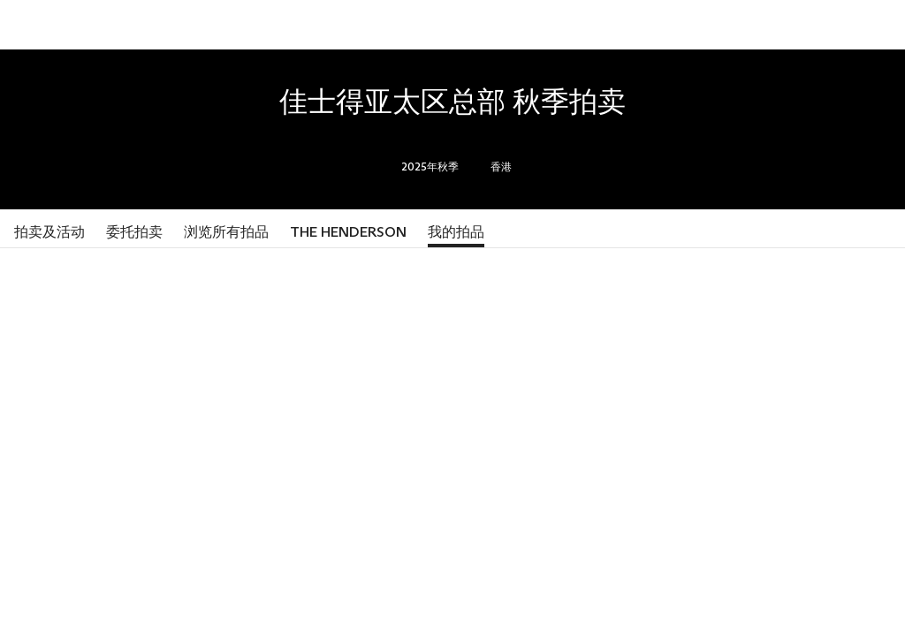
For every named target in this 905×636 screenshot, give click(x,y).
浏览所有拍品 (226, 231)
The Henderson (348, 231)
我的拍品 (456, 231)
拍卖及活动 (49, 231)
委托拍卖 (134, 231)
